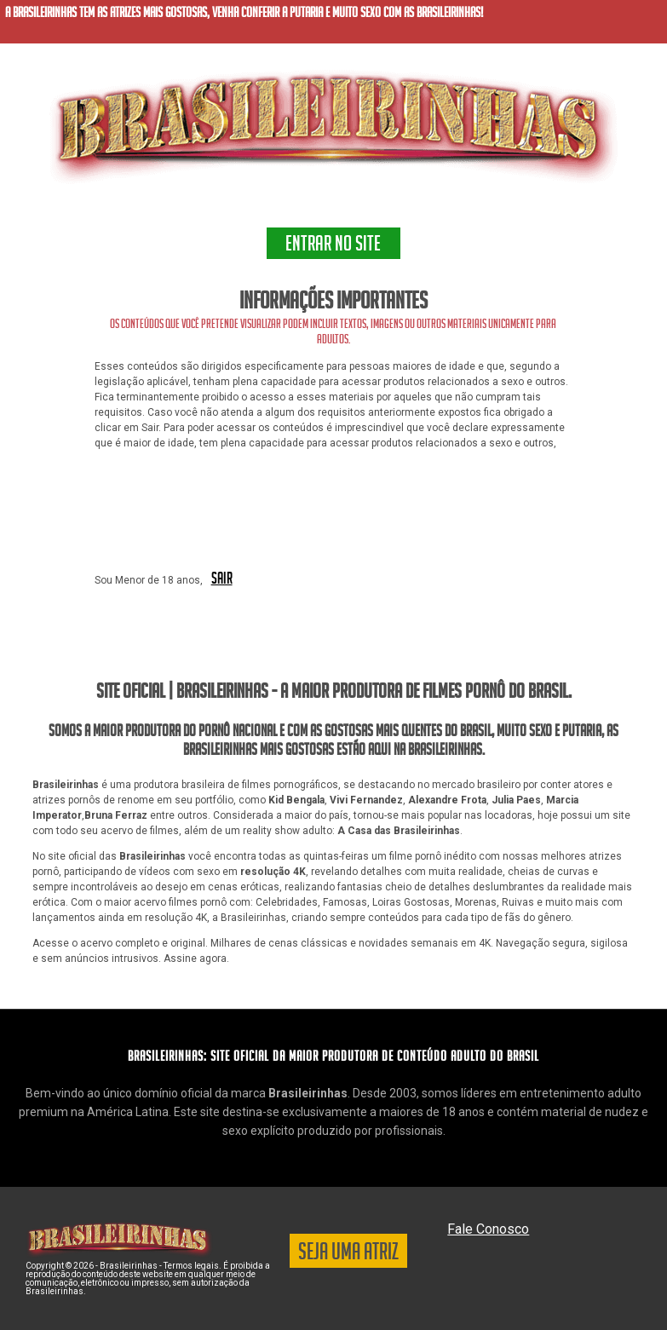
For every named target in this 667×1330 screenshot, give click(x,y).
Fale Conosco (488, 1229)
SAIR (222, 579)
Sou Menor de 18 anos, (149, 580)
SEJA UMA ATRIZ (348, 1254)
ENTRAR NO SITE (333, 246)
